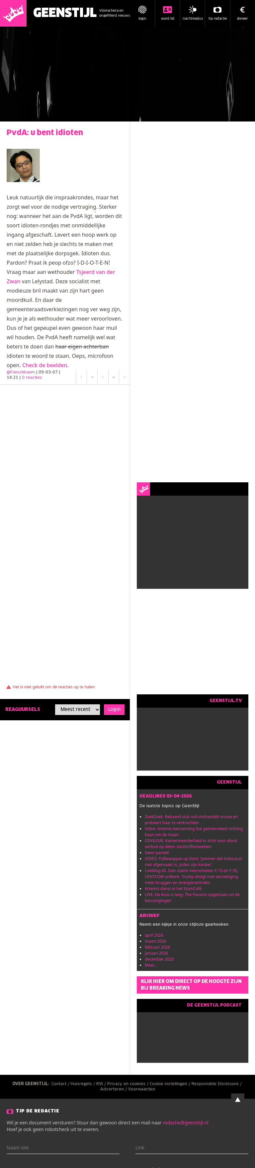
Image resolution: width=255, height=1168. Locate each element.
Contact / (61, 1084)
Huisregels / (83, 1084)
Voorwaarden (141, 1089)
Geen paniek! (157, 852)
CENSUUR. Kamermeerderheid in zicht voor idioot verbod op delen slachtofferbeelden (191, 843)
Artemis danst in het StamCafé (173, 888)
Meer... (151, 965)
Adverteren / (114, 1089)
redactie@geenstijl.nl (185, 1122)
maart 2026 (155, 941)
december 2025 (159, 959)
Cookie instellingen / (171, 1084)
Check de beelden (44, 365)
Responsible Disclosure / (217, 1084)
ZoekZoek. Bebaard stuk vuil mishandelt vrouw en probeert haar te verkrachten (191, 819)
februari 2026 (157, 947)
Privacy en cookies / (128, 1084)
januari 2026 (156, 953)
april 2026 (154, 935)
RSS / (101, 1084)
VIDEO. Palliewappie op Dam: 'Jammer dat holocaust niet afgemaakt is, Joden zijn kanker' (193, 861)
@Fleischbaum (21, 372)
